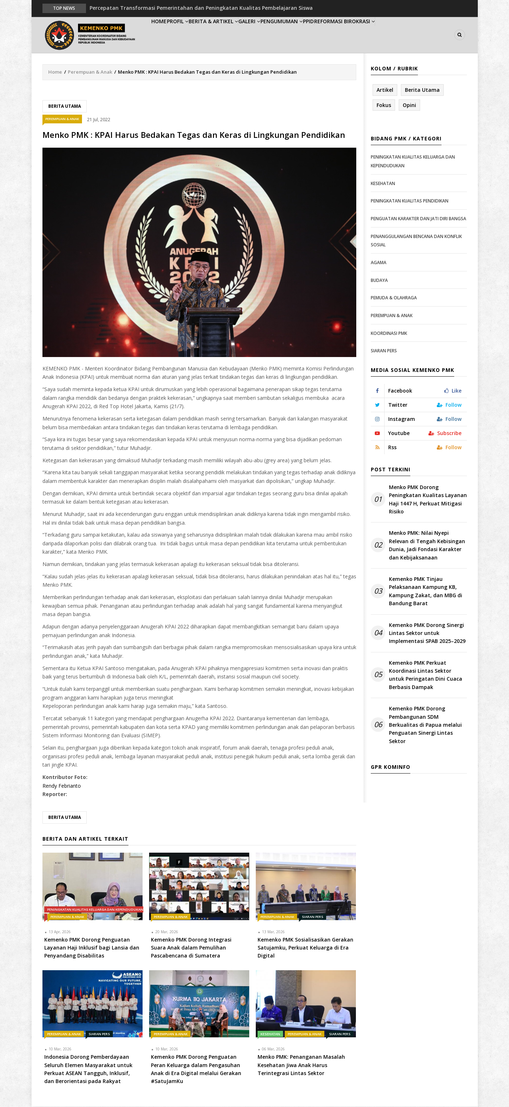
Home (163, 35)
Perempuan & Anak (90, 72)
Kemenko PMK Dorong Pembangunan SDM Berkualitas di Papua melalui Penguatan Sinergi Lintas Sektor (425, 725)
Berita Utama (64, 106)
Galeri (277, 35)
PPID (352, 35)
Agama (378, 263)
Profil (191, 35)
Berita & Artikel (234, 35)
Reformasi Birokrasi (396, 35)
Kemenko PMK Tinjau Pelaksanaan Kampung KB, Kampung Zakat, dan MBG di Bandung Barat (425, 591)
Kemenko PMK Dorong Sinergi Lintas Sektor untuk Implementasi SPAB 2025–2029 (427, 633)
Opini (409, 105)
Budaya (379, 281)
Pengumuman (317, 35)
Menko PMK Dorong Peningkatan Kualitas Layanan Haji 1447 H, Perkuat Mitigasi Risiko (428, 499)
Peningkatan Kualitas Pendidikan (409, 201)
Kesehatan (270, 1034)
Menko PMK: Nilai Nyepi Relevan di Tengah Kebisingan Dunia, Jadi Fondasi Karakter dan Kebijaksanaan (427, 545)
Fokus (384, 105)
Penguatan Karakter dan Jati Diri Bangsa (418, 219)
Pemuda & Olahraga (394, 298)
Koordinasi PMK (389, 334)
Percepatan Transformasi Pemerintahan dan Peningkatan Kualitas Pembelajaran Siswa (201, 7)
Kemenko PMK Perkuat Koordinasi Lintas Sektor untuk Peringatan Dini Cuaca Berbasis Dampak (425, 675)
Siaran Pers (312, 917)
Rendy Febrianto (61, 786)
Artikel (385, 90)
